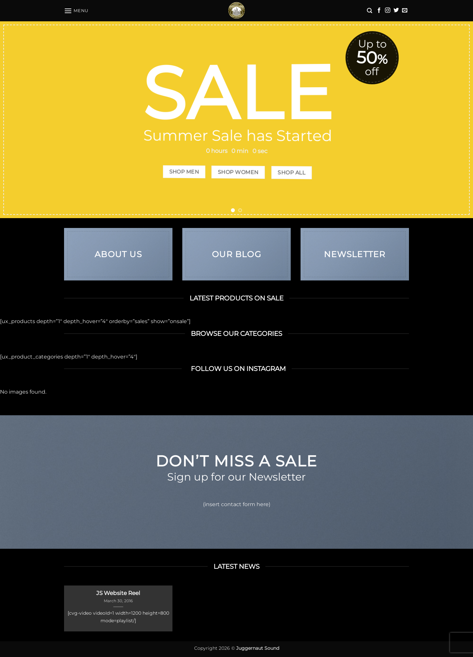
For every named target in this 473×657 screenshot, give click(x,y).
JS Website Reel (118, 593)
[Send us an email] (404, 10)
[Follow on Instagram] (387, 10)
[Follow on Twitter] (396, 10)
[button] (76, 11)
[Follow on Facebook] (379, 10)
